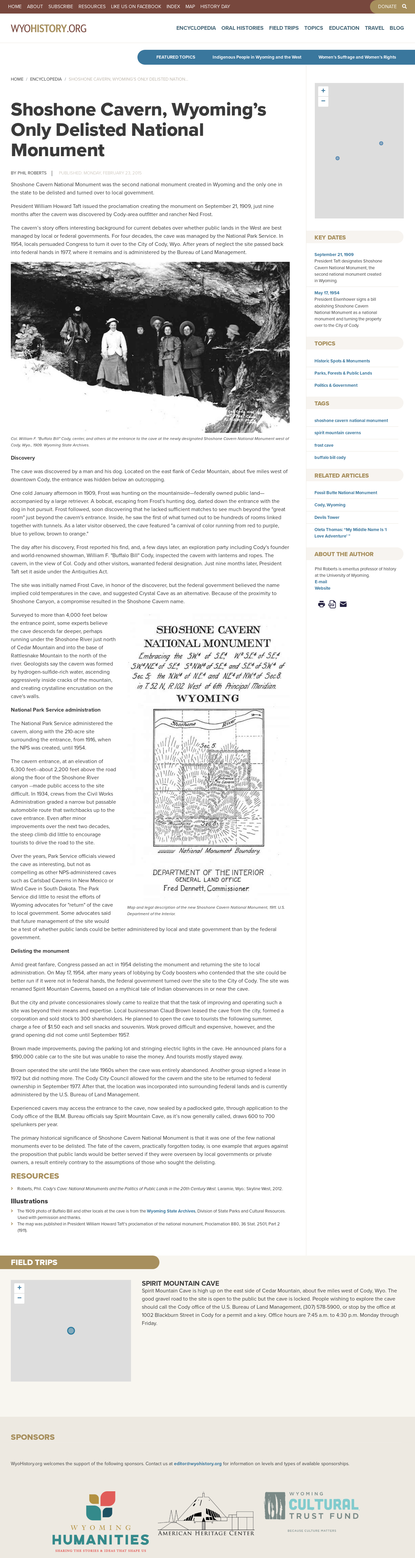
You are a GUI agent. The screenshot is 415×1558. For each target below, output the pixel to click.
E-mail (321, 581)
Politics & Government (335, 385)
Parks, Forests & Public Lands (343, 373)
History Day (215, 6)
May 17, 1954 (327, 293)
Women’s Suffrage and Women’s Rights (357, 57)
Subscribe (60, 6)
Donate (387, 6)
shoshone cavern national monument (351, 420)
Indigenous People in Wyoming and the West (257, 57)
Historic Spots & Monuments (342, 361)
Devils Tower (327, 517)
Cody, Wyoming (330, 505)
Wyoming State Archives (171, 1211)
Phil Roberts (32, 173)
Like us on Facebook (136, 6)
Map (190, 6)
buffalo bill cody (330, 457)
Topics (313, 31)
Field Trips (284, 31)
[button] (381, 143)
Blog (397, 31)
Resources (92, 6)
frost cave (323, 445)
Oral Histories (242, 31)
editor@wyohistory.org (198, 1463)
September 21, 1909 (334, 254)
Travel (374, 31)
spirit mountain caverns (337, 432)
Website (322, 588)
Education (344, 31)
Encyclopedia (196, 31)
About (35, 6)
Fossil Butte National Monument (345, 492)
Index (173, 6)
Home (15, 6)
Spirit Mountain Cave (180, 1283)
